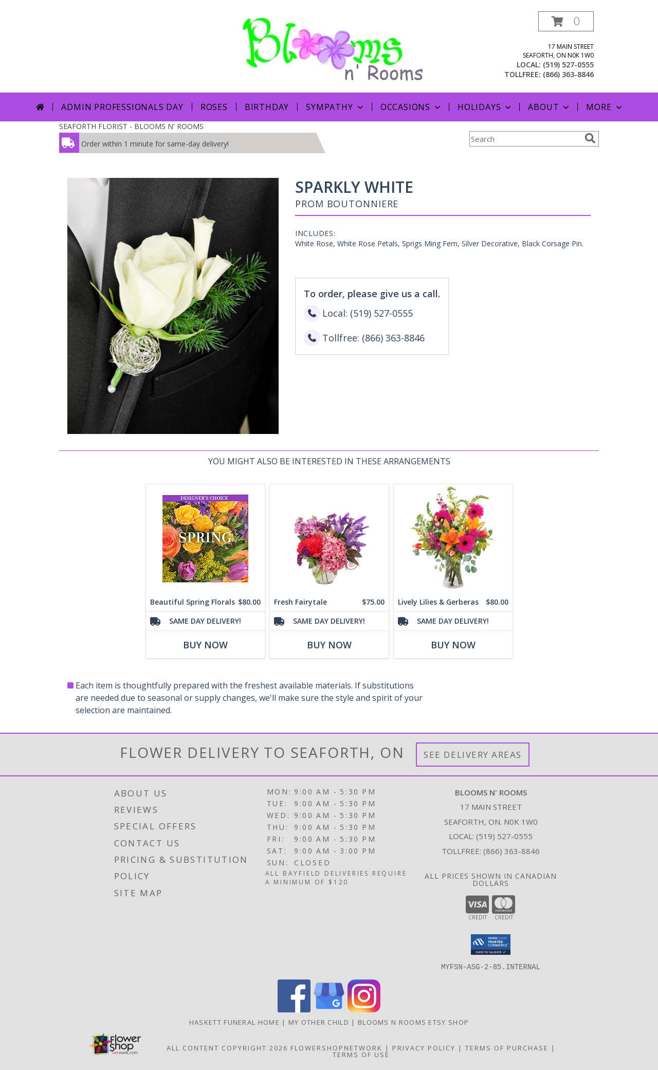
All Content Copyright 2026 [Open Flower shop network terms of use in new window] (227, 1047)
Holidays (485, 107)
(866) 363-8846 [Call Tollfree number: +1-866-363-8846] (511, 851)
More (605, 107)
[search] (590, 138)
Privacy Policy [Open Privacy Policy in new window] (423, 1047)
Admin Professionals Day (122, 107)
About (549, 107)
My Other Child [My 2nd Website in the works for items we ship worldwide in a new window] (320, 1021)
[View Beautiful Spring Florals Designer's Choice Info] (205, 538)
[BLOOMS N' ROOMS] (333, 48)
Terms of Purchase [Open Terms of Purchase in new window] (507, 1047)
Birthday (267, 107)
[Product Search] (525, 139)
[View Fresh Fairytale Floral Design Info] (329, 538)
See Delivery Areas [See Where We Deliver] (473, 754)
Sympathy (335, 107)
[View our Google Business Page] (329, 1009)
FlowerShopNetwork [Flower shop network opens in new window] (336, 1047)
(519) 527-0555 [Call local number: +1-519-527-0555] (568, 64)
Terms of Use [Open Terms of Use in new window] (361, 1054)
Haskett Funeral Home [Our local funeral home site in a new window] (235, 1021)
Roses (214, 107)
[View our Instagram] (364, 1009)
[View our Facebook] (294, 1009)
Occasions (411, 107)
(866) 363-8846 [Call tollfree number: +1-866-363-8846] (568, 74)
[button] (566, 21)
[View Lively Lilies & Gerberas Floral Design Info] (453, 538)
